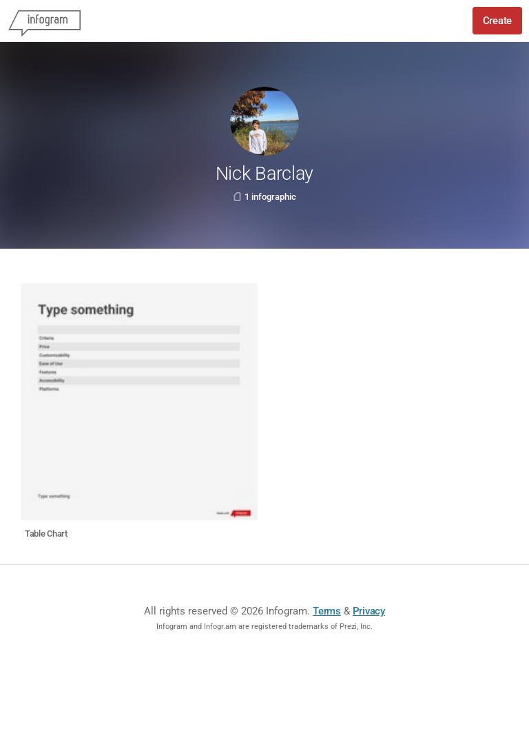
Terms (327, 611)
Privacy (369, 611)
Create (497, 20)
